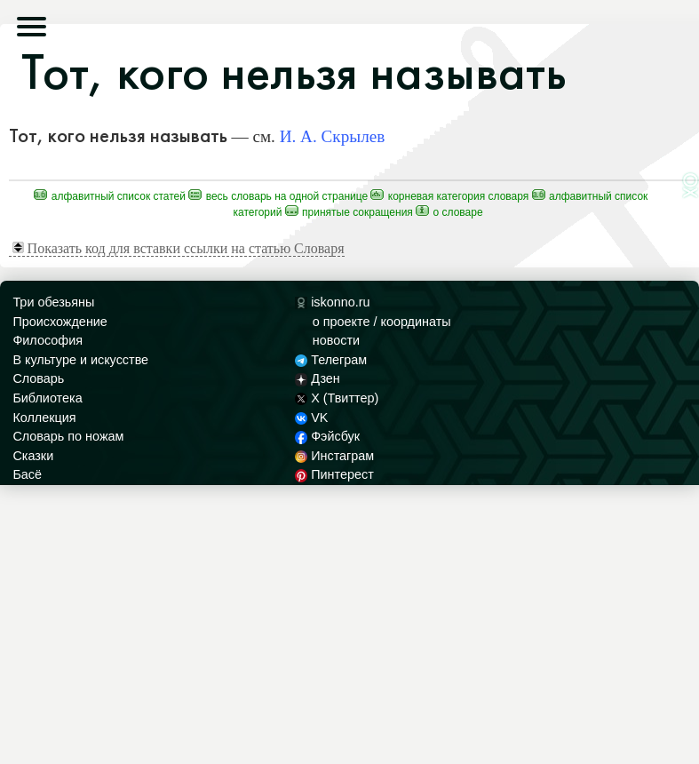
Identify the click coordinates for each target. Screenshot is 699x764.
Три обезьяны (53, 302)
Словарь (38, 378)
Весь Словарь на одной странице (278, 196)
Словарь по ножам (67, 436)
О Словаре (449, 212)
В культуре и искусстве (80, 360)
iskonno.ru (332, 302)
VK (312, 417)
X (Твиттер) (336, 398)
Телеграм (331, 360)
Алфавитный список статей (110, 196)
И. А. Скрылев (332, 136)
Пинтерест (334, 474)
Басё (27, 474)
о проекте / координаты (382, 321)
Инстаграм (334, 456)
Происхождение (59, 321)
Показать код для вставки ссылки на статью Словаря (178, 248)
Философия (47, 340)
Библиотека (47, 398)
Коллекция (43, 417)
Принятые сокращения (349, 212)
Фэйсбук (327, 436)
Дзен (317, 378)
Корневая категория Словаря (449, 196)
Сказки (32, 456)
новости (336, 340)
